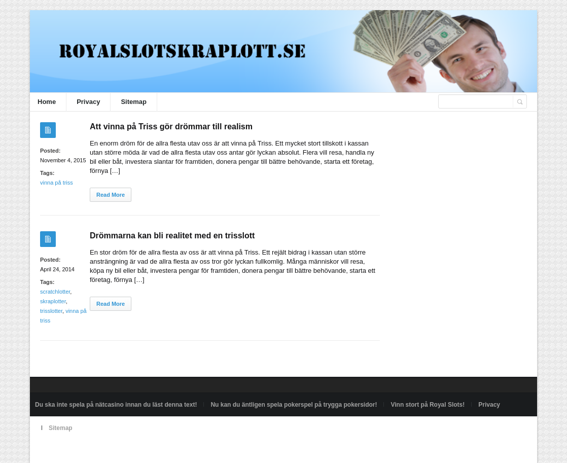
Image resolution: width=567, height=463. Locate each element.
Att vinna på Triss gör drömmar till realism (171, 126)
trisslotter (51, 311)
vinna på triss (56, 183)
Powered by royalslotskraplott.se (79, 451)
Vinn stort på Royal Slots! (428, 404)
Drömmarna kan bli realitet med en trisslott (172, 235)
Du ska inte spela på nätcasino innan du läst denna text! (116, 404)
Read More (110, 195)
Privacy (88, 101)
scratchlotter (55, 292)
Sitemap (134, 101)
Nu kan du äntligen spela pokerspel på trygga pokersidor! (293, 404)
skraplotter (53, 301)
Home (47, 101)
